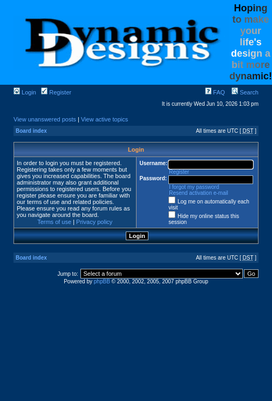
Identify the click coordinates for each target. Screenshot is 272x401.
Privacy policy (94, 222)
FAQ (215, 92)
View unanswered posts (44, 119)
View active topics (104, 119)
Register (56, 92)
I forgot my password (194, 187)
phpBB (102, 281)
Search (245, 92)
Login (24, 92)
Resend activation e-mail (198, 193)
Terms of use (54, 222)
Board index (31, 131)
